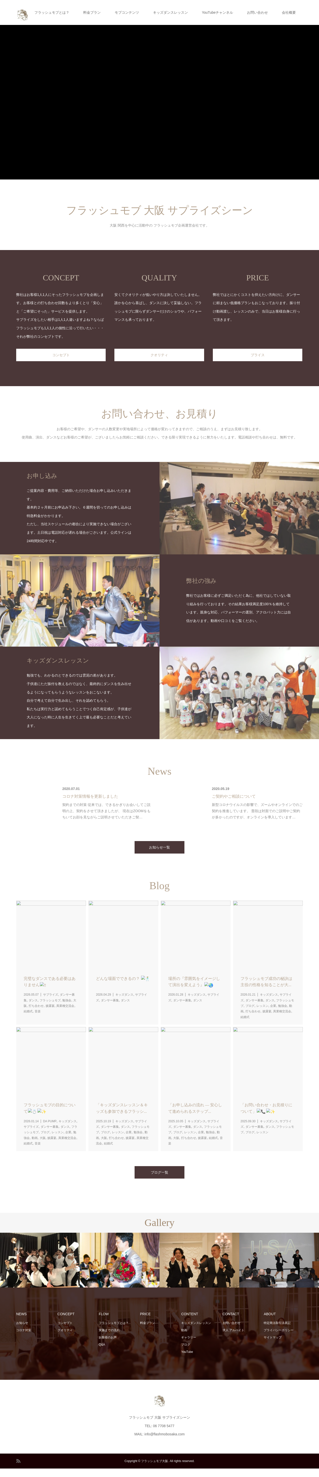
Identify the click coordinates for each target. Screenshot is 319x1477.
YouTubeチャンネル (217, 12)
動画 (184, 1339)
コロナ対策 (23, 1339)
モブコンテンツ (127, 12)
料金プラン (92, 12)
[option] (40, 1269)
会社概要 (289, 12)
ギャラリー (188, 1346)
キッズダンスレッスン (170, 12)
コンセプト (65, 1331)
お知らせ (22, 1331)
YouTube (187, 1360)
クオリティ (65, 1339)
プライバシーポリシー (279, 1339)
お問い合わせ (257, 12)
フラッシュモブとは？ (51, 12)
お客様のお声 (108, 1346)
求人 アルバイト (233, 1339)
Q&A (102, 1353)
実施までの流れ (109, 1339)
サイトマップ (273, 1346)
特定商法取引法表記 (277, 1331)
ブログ (185, 1353)
